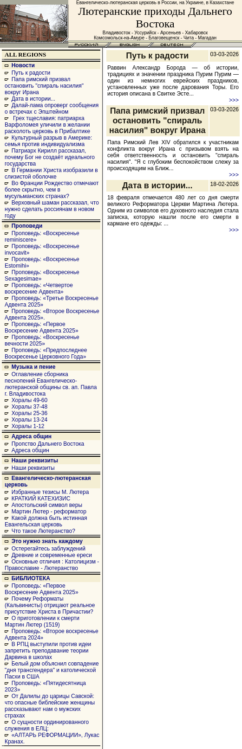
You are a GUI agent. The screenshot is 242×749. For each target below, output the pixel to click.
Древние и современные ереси (52, 555)
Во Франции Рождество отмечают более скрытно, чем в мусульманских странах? (51, 189)
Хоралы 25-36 (30, 413)
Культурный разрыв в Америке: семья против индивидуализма (48, 140)
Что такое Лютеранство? (43, 531)
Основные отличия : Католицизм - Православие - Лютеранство (52, 564)
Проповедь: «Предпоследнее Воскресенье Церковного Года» (46, 353)
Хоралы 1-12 (28, 426)
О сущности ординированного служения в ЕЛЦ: (47, 725)
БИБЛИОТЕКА (31, 578)
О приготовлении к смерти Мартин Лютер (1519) (42, 621)
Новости (23, 65)
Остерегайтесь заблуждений (48, 548)
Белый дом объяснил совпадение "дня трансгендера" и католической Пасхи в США (52, 670)
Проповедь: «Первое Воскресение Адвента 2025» (41, 327)
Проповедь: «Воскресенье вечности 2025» (42, 340)
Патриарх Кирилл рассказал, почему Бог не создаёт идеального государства (50, 157)
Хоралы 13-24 (30, 419)
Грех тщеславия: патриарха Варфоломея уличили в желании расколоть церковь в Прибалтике (47, 124)
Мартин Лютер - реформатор (49, 511)
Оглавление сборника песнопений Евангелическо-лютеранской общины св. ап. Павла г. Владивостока (51, 384)
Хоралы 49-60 (30, 400)
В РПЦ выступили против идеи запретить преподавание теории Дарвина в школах (48, 650)
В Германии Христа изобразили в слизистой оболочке (51, 173)
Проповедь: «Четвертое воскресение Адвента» (39, 288)
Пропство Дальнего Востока (48, 444)
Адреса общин (32, 436)
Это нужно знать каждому (47, 541)
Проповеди (27, 226)
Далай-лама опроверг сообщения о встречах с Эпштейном (51, 108)
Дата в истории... (33, 99)
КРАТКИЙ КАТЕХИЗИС (41, 498)
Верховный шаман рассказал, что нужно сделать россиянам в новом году (52, 209)
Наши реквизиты (35, 460)
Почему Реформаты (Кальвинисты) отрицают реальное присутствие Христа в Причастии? (50, 605)
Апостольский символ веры (47, 505)
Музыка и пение (34, 367)
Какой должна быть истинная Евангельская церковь (46, 521)
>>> (234, 100)
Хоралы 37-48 (30, 406)
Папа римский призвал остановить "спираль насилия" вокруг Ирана (44, 86)
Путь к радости (31, 73)
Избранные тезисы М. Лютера (50, 492)
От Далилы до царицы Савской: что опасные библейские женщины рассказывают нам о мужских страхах (50, 706)
